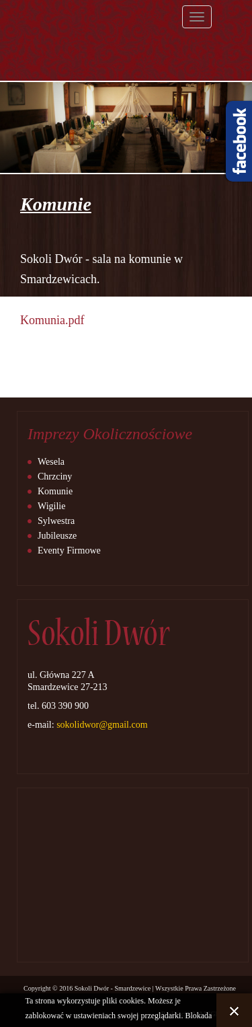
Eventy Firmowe (69, 550)
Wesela (51, 462)
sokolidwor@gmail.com (101, 725)
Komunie (55, 491)
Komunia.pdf (52, 320)
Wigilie (51, 506)
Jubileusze (57, 536)
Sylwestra (56, 521)
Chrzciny (55, 476)
